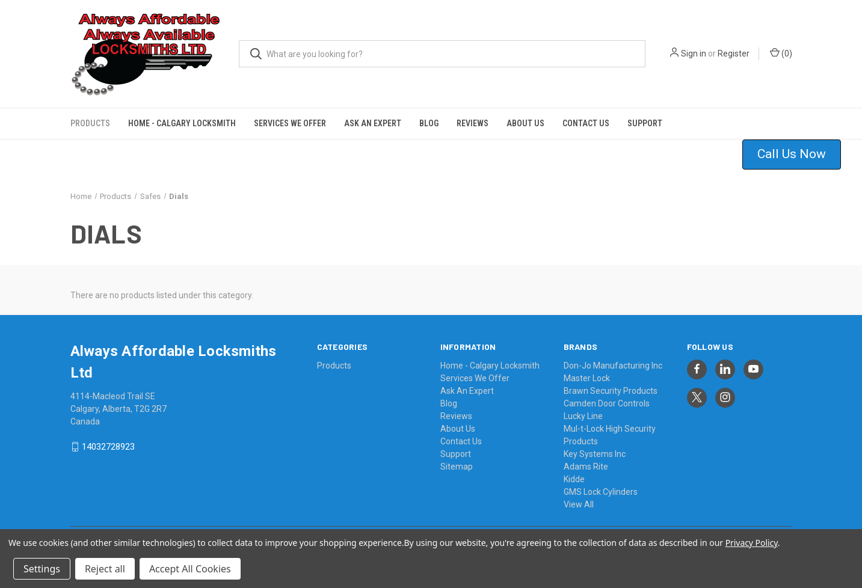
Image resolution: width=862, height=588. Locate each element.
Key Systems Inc (595, 454)
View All (579, 504)
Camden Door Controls (607, 403)
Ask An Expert (372, 123)
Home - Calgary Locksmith (182, 123)
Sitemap (456, 466)
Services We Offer (290, 123)
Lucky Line (583, 416)
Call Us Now (791, 154)
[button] (799, 154)
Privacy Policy (751, 542)
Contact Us (585, 123)
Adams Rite (586, 466)
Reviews (472, 123)
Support (644, 123)
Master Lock (587, 378)
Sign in (693, 53)
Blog (429, 123)
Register (734, 53)
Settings (41, 568)
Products (90, 123)
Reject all (105, 568)
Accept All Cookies (190, 568)
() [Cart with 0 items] (781, 52)
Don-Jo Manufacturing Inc (613, 365)
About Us (525, 123)
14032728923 (108, 446)
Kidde (574, 479)
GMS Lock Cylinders (601, 492)
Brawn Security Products (610, 391)
